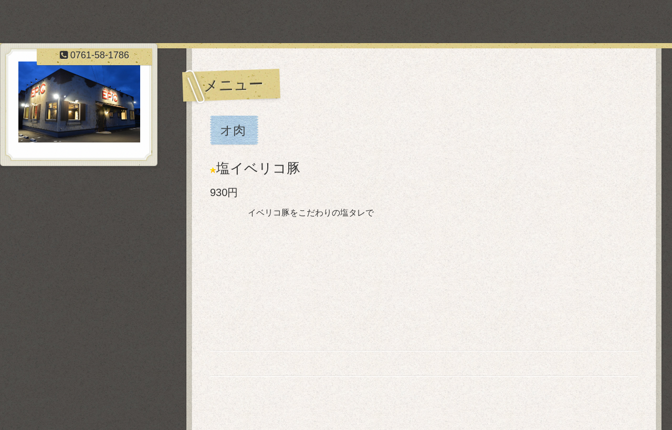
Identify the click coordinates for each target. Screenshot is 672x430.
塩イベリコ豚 (258, 168)
